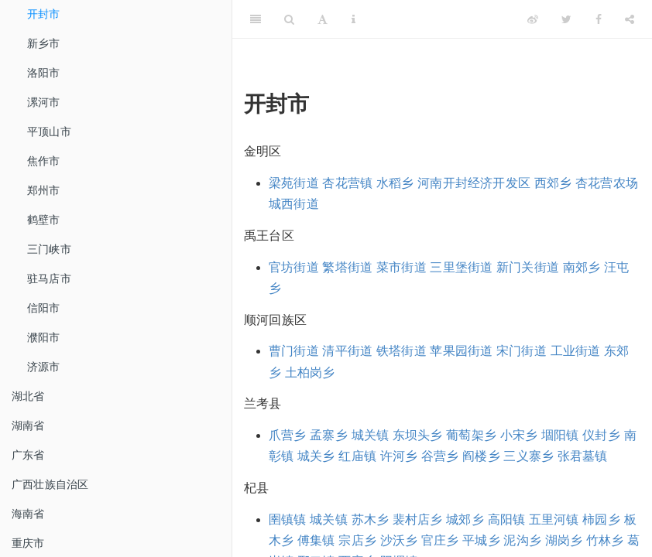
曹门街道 (294, 350)
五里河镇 (554, 519)
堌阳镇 (560, 435)
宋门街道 (521, 350)
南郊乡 (582, 267)
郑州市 (43, 190)
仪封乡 (601, 435)
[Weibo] (533, 19)
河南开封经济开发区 (473, 183)
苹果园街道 (461, 350)
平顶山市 (49, 131)
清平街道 (347, 350)
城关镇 (370, 435)
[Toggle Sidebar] (255, 19)
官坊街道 (294, 267)
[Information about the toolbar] (353, 19)
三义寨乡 (528, 456)
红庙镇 (357, 456)
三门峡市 (49, 249)
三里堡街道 (461, 267)
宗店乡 (357, 540)
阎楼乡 (481, 456)
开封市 (43, 14)
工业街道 (576, 350)
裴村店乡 (418, 519)
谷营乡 (440, 456)
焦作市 (43, 161)
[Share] (629, 19)
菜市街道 (401, 267)
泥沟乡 (522, 540)
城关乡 (316, 456)
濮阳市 (43, 337)
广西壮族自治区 (50, 484)
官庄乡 (440, 540)
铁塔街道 (401, 350)
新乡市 (43, 43)
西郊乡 (553, 183)
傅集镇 (316, 540)
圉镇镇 (288, 519)
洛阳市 (43, 73)
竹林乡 (605, 540)
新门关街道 (527, 267)
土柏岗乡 (310, 372)
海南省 (28, 513)
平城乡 (481, 540)
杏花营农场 (606, 183)
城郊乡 (465, 519)
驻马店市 (49, 278)
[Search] (289, 19)
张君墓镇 (583, 456)
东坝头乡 (418, 435)
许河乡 (399, 456)
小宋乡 (519, 435)
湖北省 (28, 396)
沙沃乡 (399, 540)
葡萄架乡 (471, 435)
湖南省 (28, 425)
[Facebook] (598, 19)
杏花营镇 (347, 183)
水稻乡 (395, 183)
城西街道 (294, 203)
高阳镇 (507, 519)
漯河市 (43, 102)
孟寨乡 (329, 435)
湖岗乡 (564, 540)
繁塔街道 (347, 267)
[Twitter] (566, 19)
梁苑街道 (294, 183)
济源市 (43, 367)
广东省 (28, 455)
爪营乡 (288, 435)
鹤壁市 (43, 220)
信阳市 (43, 308)
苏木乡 (370, 519)
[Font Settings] (322, 19)
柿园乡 (601, 519)
